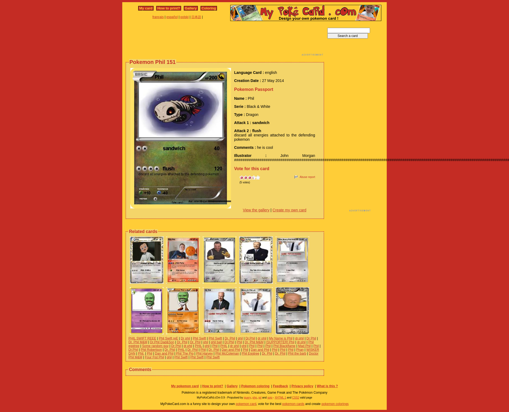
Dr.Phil (250, 338)
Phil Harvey (204, 353)
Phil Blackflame (284, 346)
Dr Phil (311, 338)
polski (184, 17)
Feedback (280, 386)
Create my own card (289, 210)
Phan (300, 350)
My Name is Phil (281, 338)
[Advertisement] (225, 40)
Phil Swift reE (168, 338)
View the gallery (256, 210)
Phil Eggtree (250, 353)
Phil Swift (199, 338)
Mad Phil (304, 346)
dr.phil (299, 338)
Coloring (209, 8)
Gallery (191, 8)
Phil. (141, 353)
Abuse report (307, 177)
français (158, 17)
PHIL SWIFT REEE (142, 338)
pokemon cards (293, 404)
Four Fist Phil (154, 357)
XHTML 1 (280, 397)
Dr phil (185, 338)
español (172, 17)
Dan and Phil (231, 350)
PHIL (198, 346)
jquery (247, 397)
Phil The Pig (185, 353)
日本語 (196, 17)
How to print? (168, 8)
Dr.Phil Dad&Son (162, 342)
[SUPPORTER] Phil (280, 342)
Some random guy (155, 346)
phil (240, 338)
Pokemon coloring (255, 386)
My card (145, 8)
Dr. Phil (230, 338)
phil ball (216, 342)
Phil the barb (297, 353)
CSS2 (295, 397)
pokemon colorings (335, 404)
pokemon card (246, 404)
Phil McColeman (227, 353)
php (254, 397)
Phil (239, 342)
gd (260, 397)
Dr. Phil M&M (137, 342)
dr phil (262, 338)
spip (269, 397)
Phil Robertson (151, 350)
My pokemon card (185, 386)
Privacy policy (302, 386)
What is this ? (327, 386)
